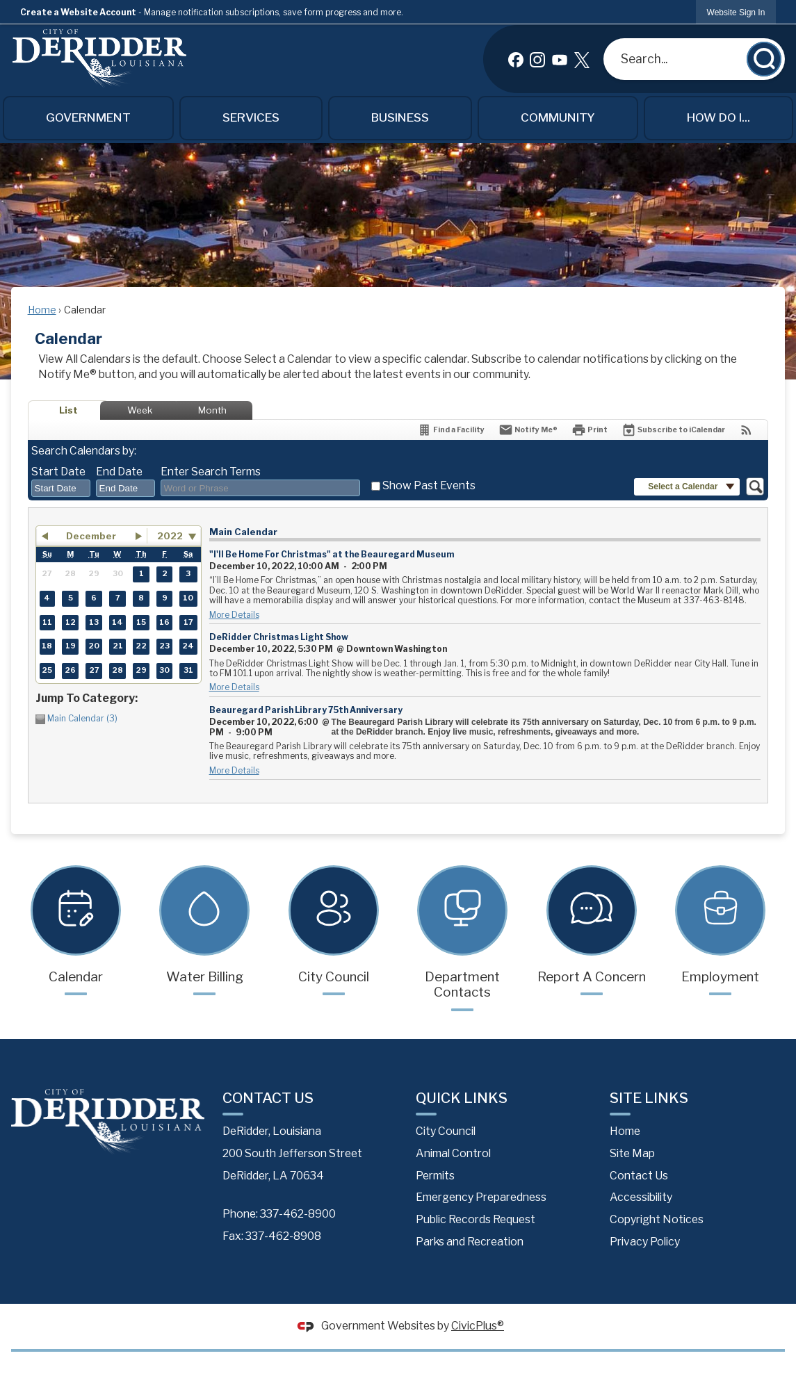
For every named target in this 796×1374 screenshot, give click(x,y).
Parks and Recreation (469, 1241)
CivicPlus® (477, 1325)
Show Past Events (429, 485)
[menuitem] (88, 118)
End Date (119, 471)
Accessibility (641, 1197)
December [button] (91, 535)
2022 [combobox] (170, 535)
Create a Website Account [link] (78, 12)
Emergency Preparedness (481, 1197)
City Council (446, 1131)
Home (42, 310)
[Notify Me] (528, 430)
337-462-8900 (298, 1213)
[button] (764, 59)
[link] (736, 12)
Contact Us (639, 1175)
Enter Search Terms (211, 471)
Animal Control (453, 1153)
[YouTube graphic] (559, 59)
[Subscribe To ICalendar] (673, 430)
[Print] (589, 430)
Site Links (649, 1097)
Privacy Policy (645, 1241)
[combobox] (61, 488)
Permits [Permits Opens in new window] (435, 1175)
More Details (234, 615)
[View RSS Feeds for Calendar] (746, 430)
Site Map (632, 1153)
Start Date (58, 471)
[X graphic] (582, 59)
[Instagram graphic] (537, 59)
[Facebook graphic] (515, 59)
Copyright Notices (657, 1219)
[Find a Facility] (451, 430)
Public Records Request (475, 1219)
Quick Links (461, 1097)
